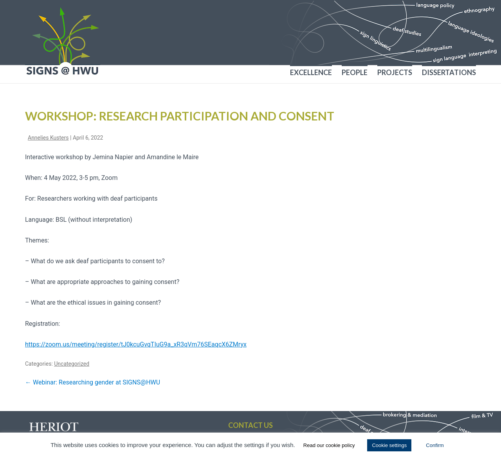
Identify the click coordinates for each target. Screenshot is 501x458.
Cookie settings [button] (389, 445)
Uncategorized (71, 364)
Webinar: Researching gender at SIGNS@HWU (92, 382)
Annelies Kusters (48, 138)
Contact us (250, 425)
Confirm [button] (435, 445)
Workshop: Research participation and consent (179, 116)
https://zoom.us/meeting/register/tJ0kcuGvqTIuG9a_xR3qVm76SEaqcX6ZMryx (136, 344)
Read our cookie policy (329, 445)
